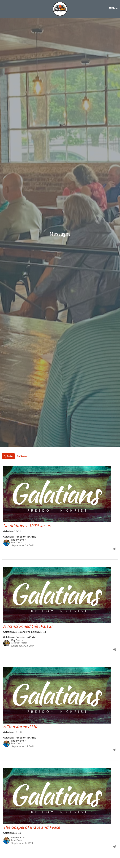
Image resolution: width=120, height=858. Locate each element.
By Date (8, 456)
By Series (22, 456)
